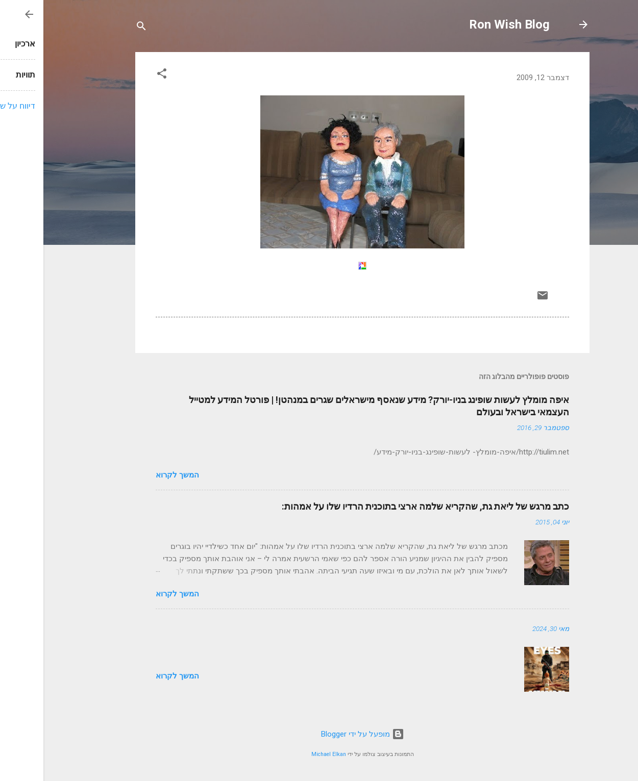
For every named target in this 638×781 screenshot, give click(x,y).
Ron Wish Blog (466, 24)
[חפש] (98, 27)
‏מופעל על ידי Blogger (319, 734)
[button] (118, 75)
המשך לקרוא (134, 475)
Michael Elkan (285, 754)
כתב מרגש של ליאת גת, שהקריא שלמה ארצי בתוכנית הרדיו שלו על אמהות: (382, 506)
